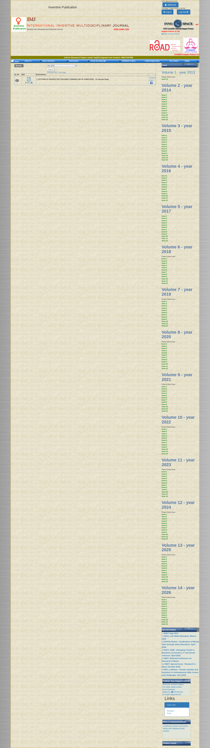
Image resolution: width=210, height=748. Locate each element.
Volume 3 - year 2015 (177, 128)
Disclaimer (170, 711)
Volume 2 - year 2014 (177, 87)
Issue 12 (165, 79)
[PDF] (29, 81)
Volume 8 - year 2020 (177, 334)
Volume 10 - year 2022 (178, 419)
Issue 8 (164, 110)
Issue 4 (164, 101)
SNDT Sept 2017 (170, 633)
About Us (28, 61)
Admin (186, 61)
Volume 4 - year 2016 (177, 168)
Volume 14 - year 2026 (178, 590)
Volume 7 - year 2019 (177, 292)
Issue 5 (164, 104)
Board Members (49, 61)
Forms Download (98, 61)
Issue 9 (164, 113)
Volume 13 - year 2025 (178, 547)
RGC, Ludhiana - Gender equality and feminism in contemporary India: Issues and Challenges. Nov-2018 (180, 672)
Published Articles (128, 61)
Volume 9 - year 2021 (177, 377)
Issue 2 (164, 97)
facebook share (152, 80)
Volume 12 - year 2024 (178, 505)
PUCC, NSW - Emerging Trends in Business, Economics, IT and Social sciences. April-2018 (178, 653)
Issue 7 (164, 108)
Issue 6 (164, 106)
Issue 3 (164, 99)
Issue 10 (165, 115)
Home (15, 62)
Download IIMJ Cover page (56, 72)
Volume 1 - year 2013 (178, 72)
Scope (169, 713)
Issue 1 (164, 95)
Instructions (73, 61)
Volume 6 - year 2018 (177, 249)
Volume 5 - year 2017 (177, 209)
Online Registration (152, 61)
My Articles (174, 61)
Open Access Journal (171, 34)
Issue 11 (165, 117)
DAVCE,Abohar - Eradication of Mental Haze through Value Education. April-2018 (180, 644)
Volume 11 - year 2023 (178, 462)
